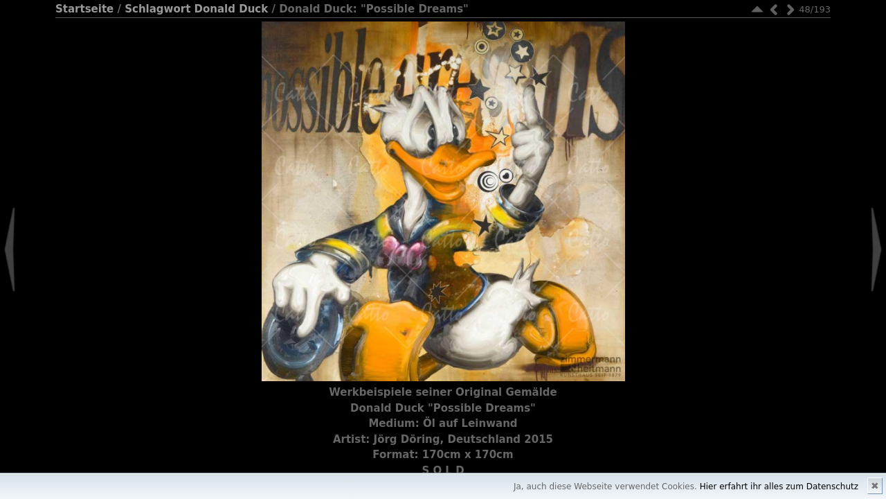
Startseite (84, 9)
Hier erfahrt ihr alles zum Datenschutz (779, 486)
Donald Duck (232, 9)
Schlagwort (157, 9)
